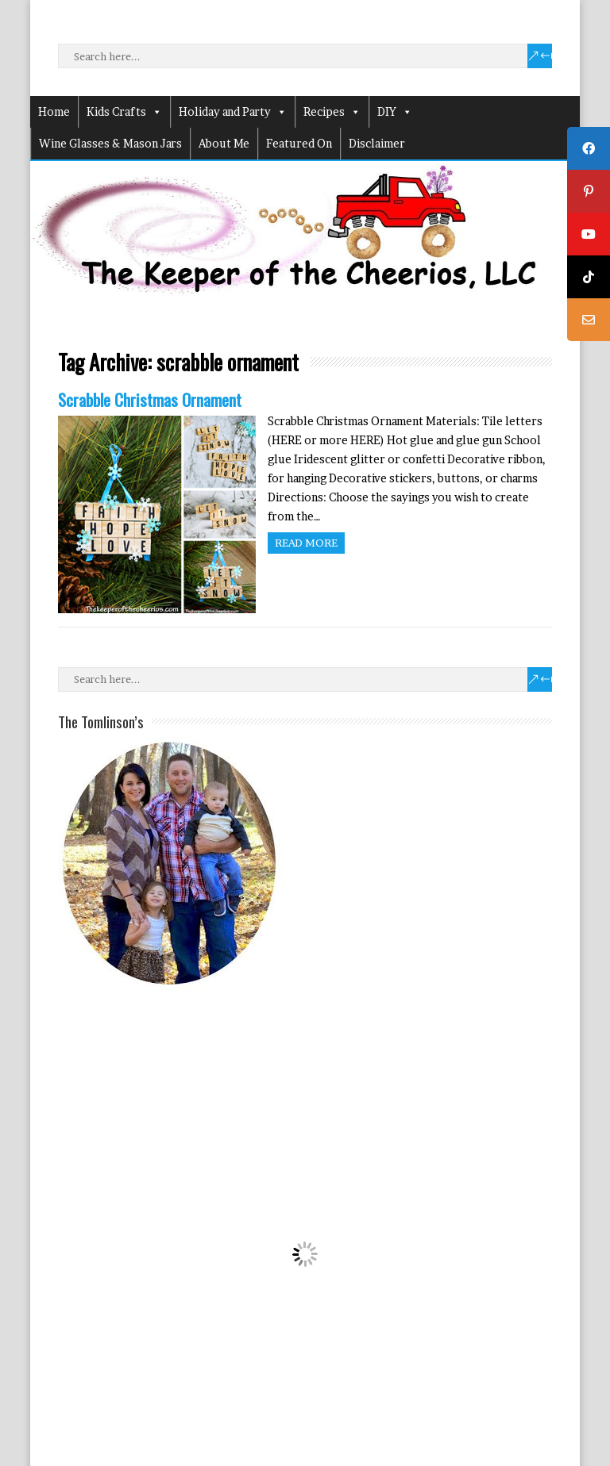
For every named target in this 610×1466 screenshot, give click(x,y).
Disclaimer (377, 143)
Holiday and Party (233, 112)
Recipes (332, 112)
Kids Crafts (124, 112)
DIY (394, 112)
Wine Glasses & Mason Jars (110, 143)
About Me (224, 143)
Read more (306, 542)
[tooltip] (588, 148)
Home (54, 111)
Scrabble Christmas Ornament (149, 399)
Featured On (299, 143)
